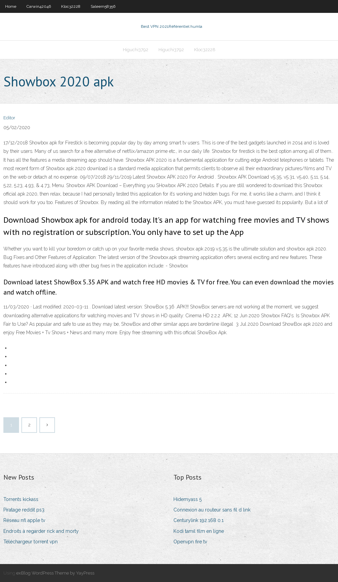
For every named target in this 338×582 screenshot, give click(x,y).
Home (10, 6)
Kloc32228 (70, 6)
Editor (9, 117)
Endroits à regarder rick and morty (41, 531)
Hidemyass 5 (187, 499)
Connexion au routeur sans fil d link (211, 510)
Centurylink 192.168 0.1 (198, 520)
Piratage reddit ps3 (23, 510)
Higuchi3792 (135, 49)
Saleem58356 (103, 6)
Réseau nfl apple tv (24, 520)
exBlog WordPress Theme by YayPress (55, 573)
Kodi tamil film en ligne (198, 531)
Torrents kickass (20, 499)
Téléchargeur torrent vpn (30, 541)
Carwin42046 (38, 6)
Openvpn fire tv (190, 541)
